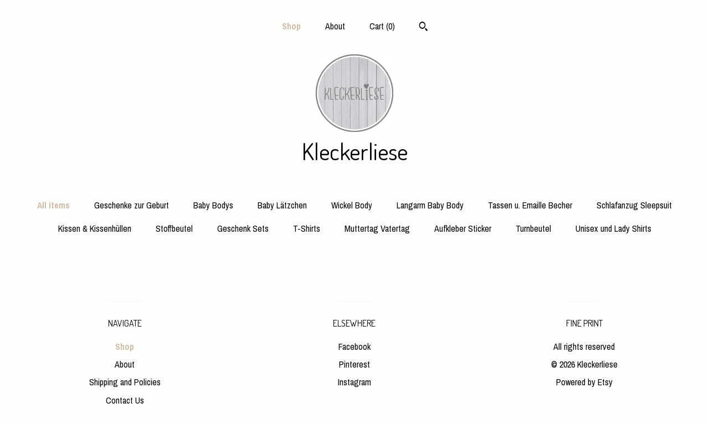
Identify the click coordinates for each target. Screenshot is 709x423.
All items (53, 205)
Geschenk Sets (243, 228)
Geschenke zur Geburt (131, 205)
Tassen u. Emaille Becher (530, 205)
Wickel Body (351, 205)
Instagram (354, 382)
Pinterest (354, 364)
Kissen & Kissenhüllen (94, 228)
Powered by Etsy (584, 382)
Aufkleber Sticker (462, 228)
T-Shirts (306, 228)
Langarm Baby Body (430, 205)
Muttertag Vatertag (377, 228)
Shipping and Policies (125, 382)
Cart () (382, 26)
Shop (291, 26)
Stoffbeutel (174, 228)
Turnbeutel (533, 228)
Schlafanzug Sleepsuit (634, 205)
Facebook (354, 346)
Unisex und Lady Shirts (613, 228)
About (335, 26)
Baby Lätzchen (282, 205)
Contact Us (125, 400)
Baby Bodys (213, 205)
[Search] (423, 28)
